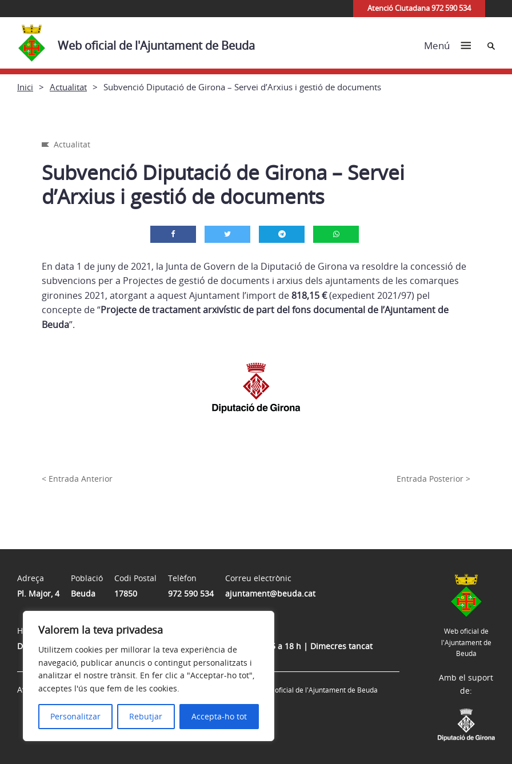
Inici (25, 87)
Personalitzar (75, 716)
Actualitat (68, 87)
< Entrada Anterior (77, 478)
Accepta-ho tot (219, 716)
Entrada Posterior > (433, 478)
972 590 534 (191, 593)
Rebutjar (145, 716)
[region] (148, 676)
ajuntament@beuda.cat (270, 593)
